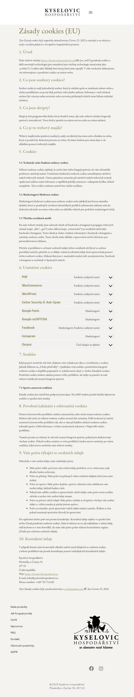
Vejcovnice (17, 626)
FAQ (13, 632)
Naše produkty (19, 607)
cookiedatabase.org (73, 589)
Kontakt (15, 639)
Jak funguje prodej (21, 613)
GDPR (14, 652)
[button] (90, 12)
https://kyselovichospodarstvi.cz (57, 60)
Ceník (14, 620)
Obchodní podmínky (22, 645)
